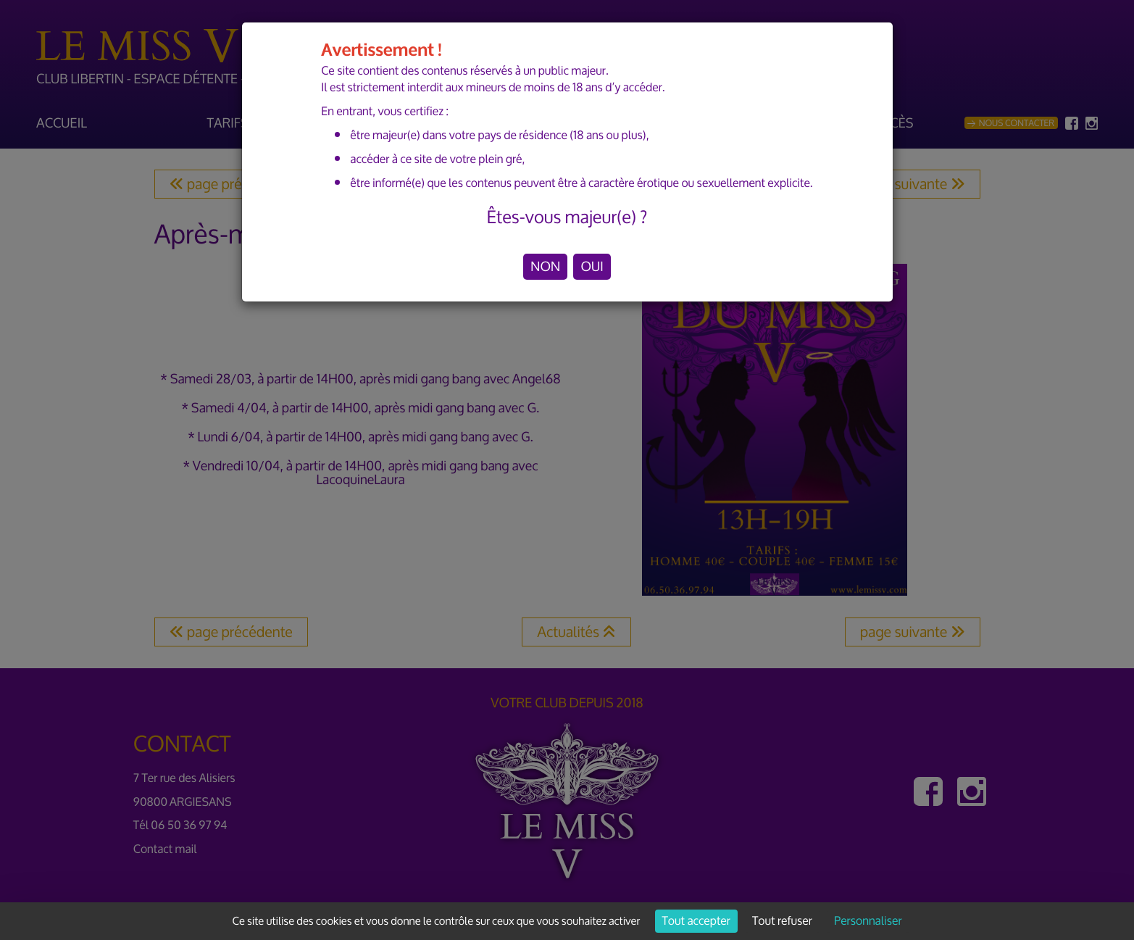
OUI (591, 267)
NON (545, 267)
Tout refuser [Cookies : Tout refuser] (782, 921)
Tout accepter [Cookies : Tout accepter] (696, 921)
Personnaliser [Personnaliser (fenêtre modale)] (867, 921)
